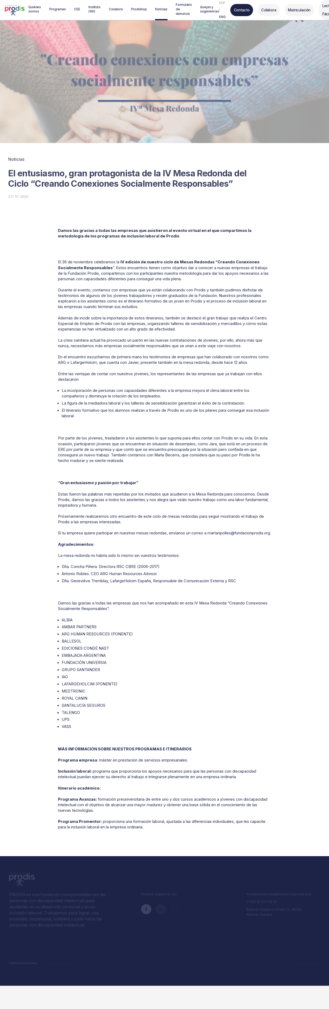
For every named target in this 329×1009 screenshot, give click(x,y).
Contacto (239, 9)
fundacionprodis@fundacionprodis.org (277, 891)
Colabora (264, 9)
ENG (221, 16)
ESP (221, 2)
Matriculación (293, 9)
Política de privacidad (22, 957)
